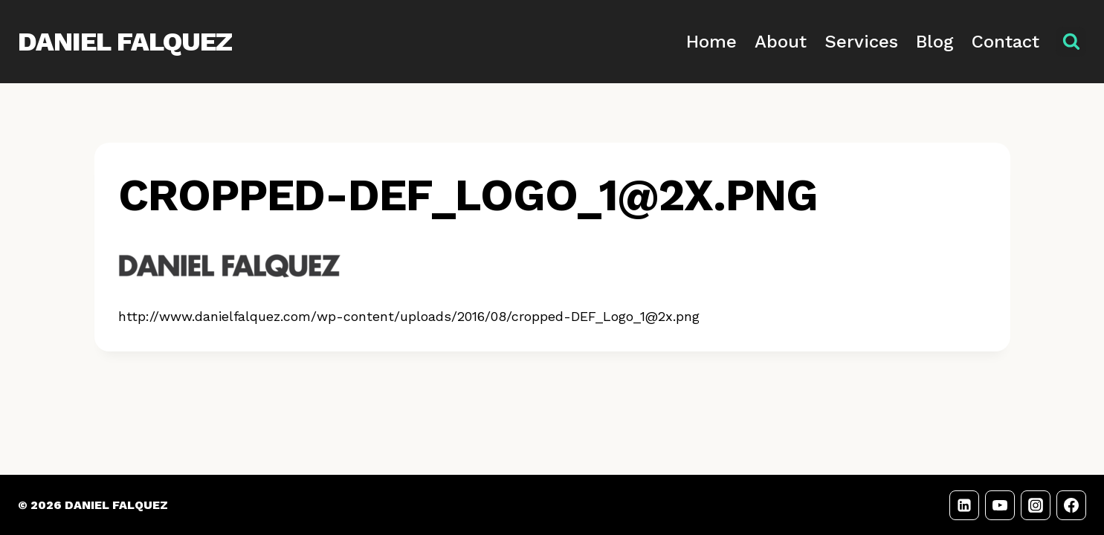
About (781, 41)
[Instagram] (1035, 505)
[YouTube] (1000, 505)
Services (861, 41)
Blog (935, 41)
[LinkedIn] (964, 505)
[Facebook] (1071, 505)
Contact (1005, 41)
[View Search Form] (1071, 42)
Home (711, 41)
